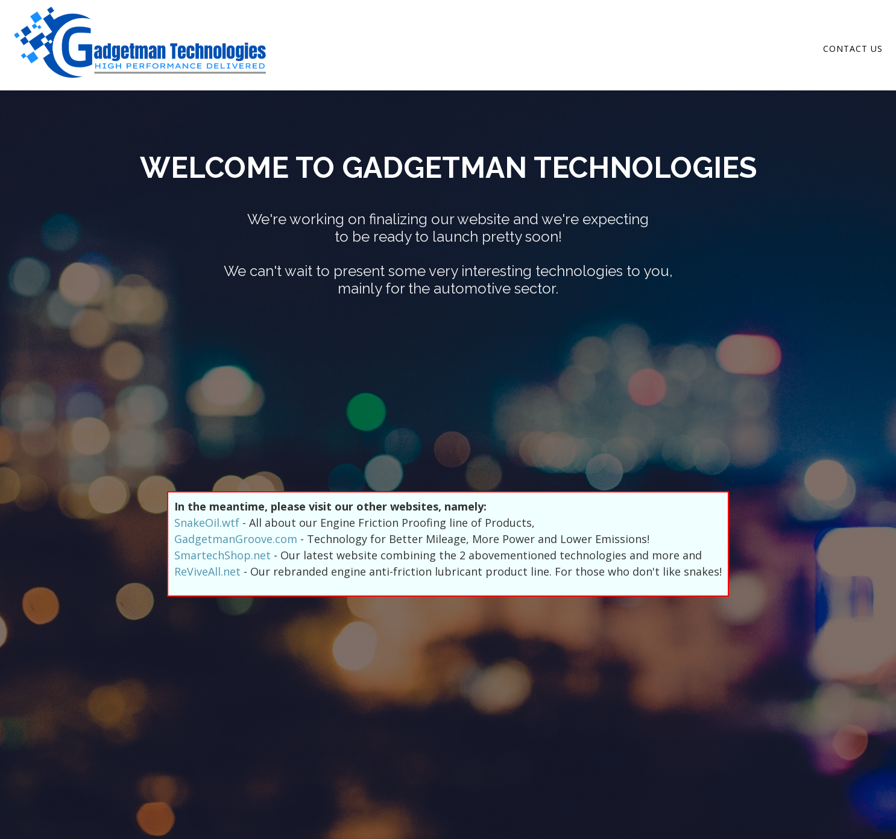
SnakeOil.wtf (206, 522)
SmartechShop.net (222, 555)
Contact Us (853, 48)
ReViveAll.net (207, 571)
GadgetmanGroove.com (235, 539)
